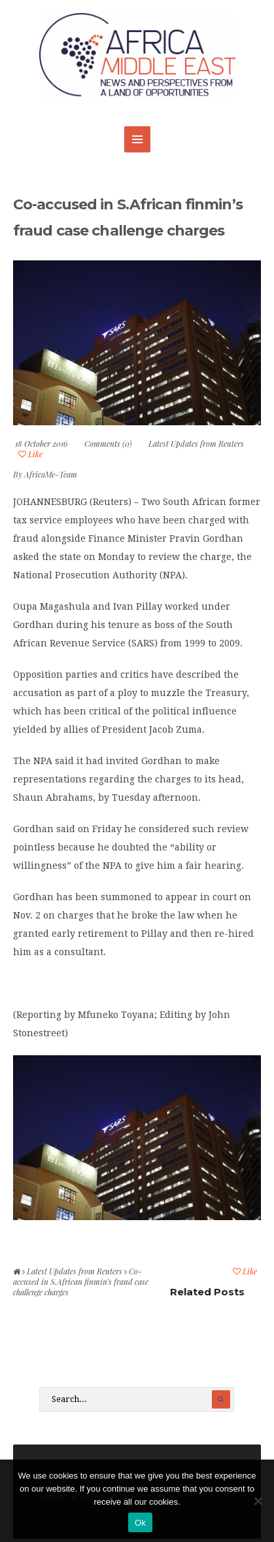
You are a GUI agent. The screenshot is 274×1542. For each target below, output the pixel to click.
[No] (257, 1500)
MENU (137, 139)
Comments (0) (107, 443)
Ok (140, 1523)
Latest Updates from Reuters (196, 443)
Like (30, 454)
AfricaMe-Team (50, 474)
